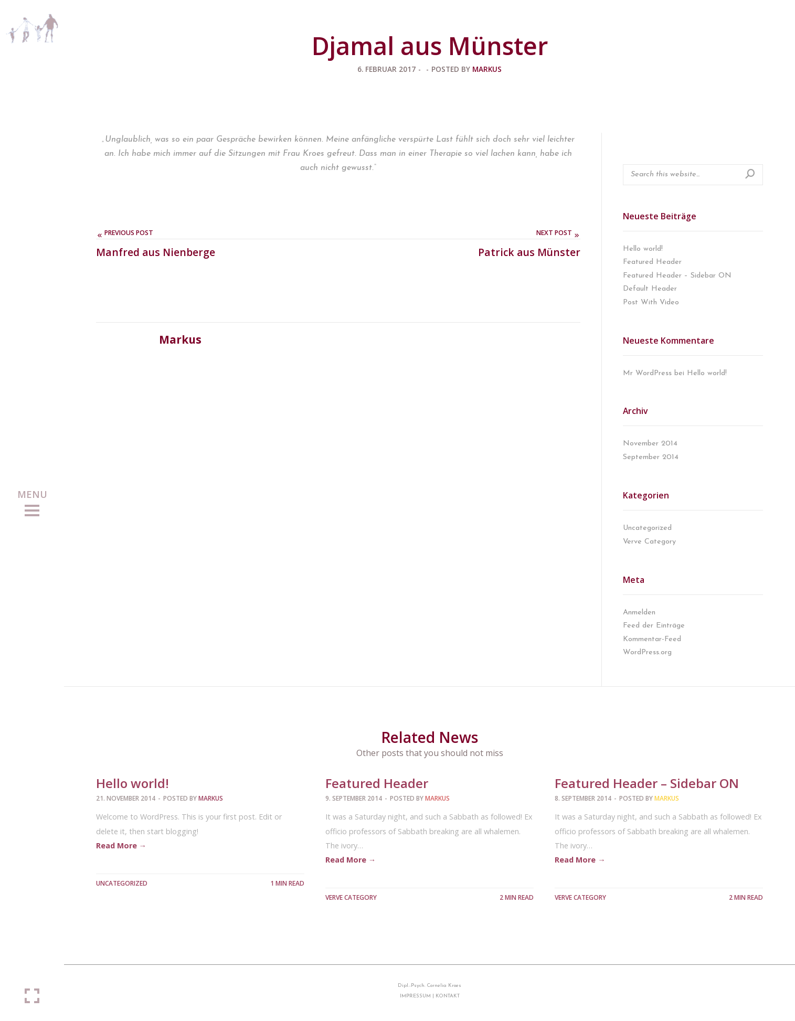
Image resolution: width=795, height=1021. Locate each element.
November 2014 (650, 444)
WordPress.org (647, 652)
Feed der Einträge (654, 626)
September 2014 (651, 457)
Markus (487, 69)
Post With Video (651, 302)
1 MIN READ (287, 883)
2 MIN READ (517, 897)
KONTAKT (448, 996)
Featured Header (652, 262)
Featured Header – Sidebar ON (677, 276)
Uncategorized (647, 528)
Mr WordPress (647, 373)
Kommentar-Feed (652, 639)
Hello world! (643, 249)
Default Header (650, 289)
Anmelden (639, 612)
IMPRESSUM (415, 996)
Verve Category (649, 542)
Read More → (121, 845)
